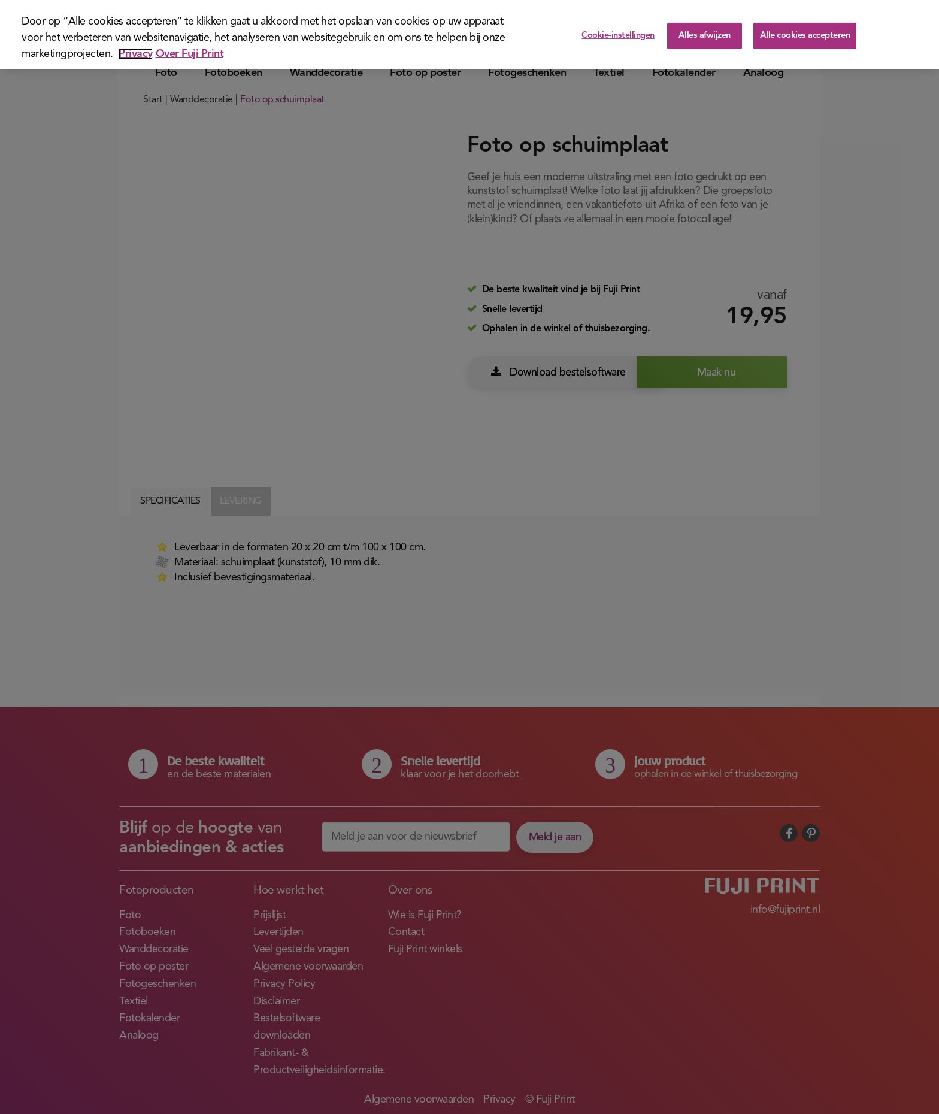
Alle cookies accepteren (805, 35)
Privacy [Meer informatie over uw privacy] (136, 54)
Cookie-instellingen (618, 35)
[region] (469, 34)
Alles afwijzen (704, 35)
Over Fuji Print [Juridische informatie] (190, 54)
